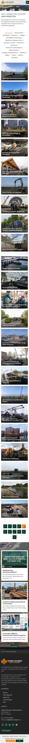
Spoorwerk (14, 57)
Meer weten (10, 741)
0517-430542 (9, 718)
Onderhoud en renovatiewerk (14, 47)
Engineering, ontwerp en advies (13, 40)
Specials (20, 55)
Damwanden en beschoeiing (13, 38)
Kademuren (14, 45)
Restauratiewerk (14, 50)
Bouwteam (15, 35)
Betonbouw (6, 35)
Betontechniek (19, 33)
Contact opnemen (6, 731)
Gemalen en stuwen (9, 43)
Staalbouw (23, 52)
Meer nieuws (15, 646)
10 (19, 531)
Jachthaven (20, 43)
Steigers (7, 55)
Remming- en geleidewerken (10, 52)
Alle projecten (8, 33)
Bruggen (22, 35)
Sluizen (14, 55)
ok (19, 741)
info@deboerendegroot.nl (13, 720)
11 (24, 531)
